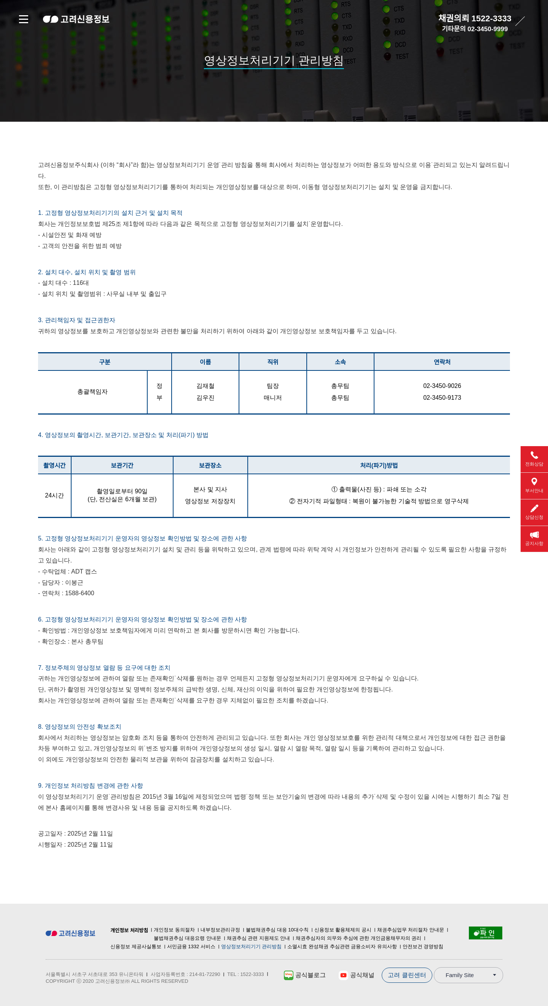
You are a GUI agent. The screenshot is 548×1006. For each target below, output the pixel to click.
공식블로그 (304, 975)
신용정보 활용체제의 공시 (342, 930)
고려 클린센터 (407, 975)
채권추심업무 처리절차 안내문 (410, 930)
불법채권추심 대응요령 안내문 (187, 938)
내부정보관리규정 (220, 930)
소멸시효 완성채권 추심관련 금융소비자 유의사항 (342, 946)
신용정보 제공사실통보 (135, 946)
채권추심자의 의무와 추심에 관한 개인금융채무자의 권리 (358, 938)
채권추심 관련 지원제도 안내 (258, 938)
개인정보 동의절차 (174, 930)
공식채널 (356, 975)
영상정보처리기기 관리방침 (251, 946)
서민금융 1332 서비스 (191, 946)
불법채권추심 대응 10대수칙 (277, 930)
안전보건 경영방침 (423, 946)
